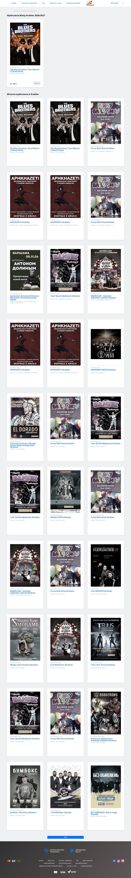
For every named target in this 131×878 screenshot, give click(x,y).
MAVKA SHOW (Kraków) (60, 517)
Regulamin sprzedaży (81, 863)
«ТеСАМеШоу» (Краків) (60, 812)
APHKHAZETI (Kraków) (20, 222)
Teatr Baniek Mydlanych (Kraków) (65, 296)
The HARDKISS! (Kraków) (101, 591)
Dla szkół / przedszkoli (29, 3)
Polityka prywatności (65, 863)
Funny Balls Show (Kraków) (102, 148)
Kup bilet (37, 83)
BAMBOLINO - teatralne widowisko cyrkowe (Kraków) (103, 297)
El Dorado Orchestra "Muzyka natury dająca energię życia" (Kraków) (23, 445)
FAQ (43, 3)
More (65, 837)
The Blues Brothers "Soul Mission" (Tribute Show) (25, 70)
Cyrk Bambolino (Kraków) (61, 665)
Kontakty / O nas (55, 3)
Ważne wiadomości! (49, 863)
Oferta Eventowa (87, 860)
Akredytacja (51, 860)
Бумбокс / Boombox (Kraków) (23, 812)
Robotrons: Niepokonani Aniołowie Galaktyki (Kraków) (103, 739)
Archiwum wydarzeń (73, 3)
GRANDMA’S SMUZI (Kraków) (103, 370)
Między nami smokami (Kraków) (24, 665)
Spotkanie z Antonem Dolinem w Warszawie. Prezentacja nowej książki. (24, 298)
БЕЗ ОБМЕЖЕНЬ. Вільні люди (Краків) (104, 813)
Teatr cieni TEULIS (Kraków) (103, 665)
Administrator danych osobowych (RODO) (51, 866)
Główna (13, 3)
